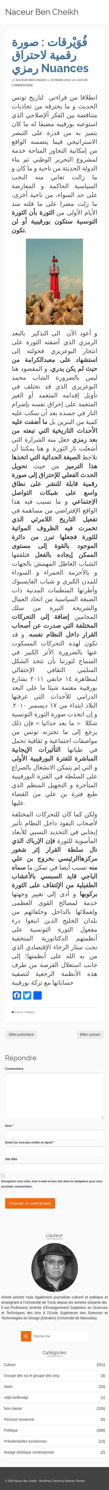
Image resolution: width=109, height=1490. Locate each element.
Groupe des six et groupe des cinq (31, 1376)
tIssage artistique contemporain (29, 1452)
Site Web (11, 1159)
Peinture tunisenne (19, 1419)
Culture (19, 1012)
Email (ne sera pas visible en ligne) (29, 1142)
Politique (29, 1012)
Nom (9, 1125)
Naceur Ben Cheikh (41, 12)
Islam (8, 1386)
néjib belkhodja (16, 1397)
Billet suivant (90, 1034)
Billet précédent (21, 1034)
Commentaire (14, 1068)
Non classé (13, 1408)
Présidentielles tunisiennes (25, 1441)
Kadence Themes (75, 1481)
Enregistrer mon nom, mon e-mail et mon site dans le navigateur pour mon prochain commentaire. (51, 1184)
